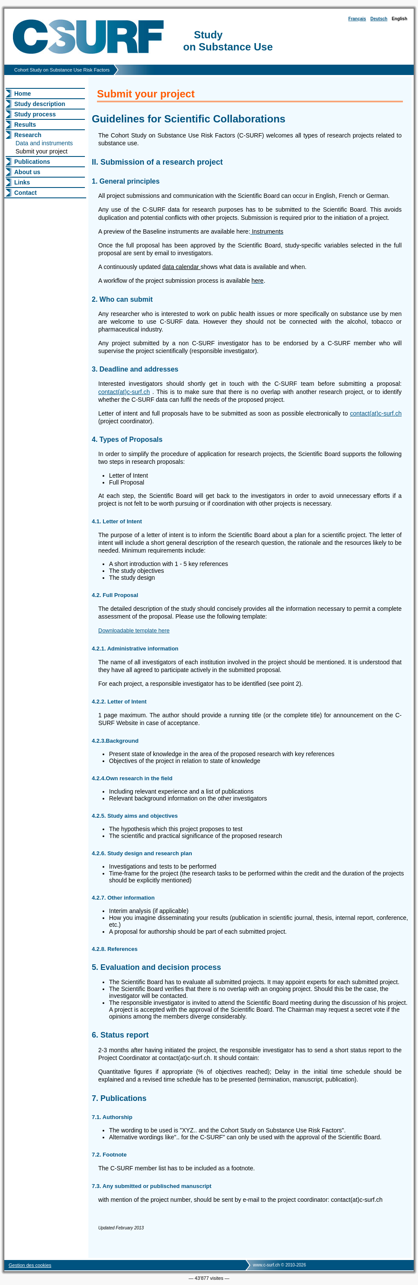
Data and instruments (44, 143)
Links (22, 182)
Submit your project (42, 151)
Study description (39, 103)
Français (357, 18)
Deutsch (378, 18)
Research (27, 134)
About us (27, 172)
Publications (32, 161)
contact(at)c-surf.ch (124, 391)
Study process (35, 114)
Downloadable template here (134, 630)
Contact (25, 192)
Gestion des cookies (30, 1265)
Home (22, 93)
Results (25, 124)
